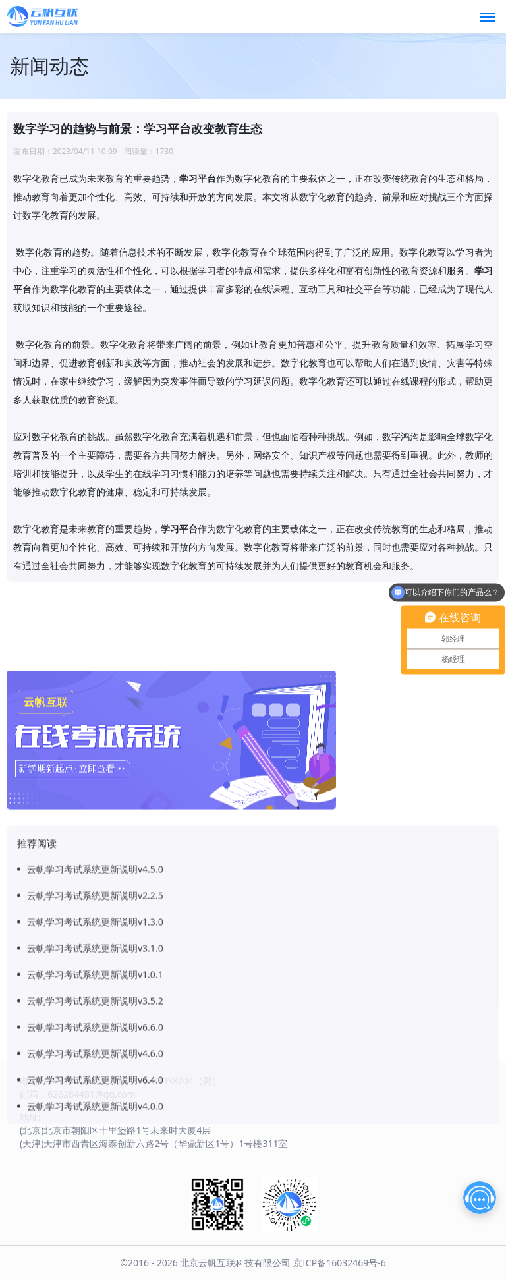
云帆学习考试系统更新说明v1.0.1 (95, 1032)
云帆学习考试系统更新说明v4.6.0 (95, 1111)
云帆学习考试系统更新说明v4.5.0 (95, 927)
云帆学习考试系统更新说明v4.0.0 (95, 1164)
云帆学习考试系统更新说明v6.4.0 (95, 1138)
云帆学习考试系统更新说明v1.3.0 (95, 980)
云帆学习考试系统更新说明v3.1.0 (95, 1006)
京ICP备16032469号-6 (339, 1262)
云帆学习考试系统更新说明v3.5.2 (95, 1059)
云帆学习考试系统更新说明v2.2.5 (95, 953)
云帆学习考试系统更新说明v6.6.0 (95, 1085)
